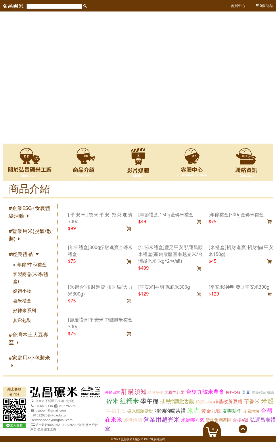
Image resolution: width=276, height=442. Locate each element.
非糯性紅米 (174, 392)
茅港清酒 (133, 420)
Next (265, 78)
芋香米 (252, 401)
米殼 (267, 400)
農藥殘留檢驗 (263, 392)
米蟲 (193, 410)
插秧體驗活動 (177, 401)
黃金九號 (211, 411)
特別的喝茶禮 (170, 410)
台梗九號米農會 (205, 391)
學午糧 (149, 401)
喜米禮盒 (22, 301)
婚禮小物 (22, 291)
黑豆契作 (155, 392)
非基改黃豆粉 (228, 401)
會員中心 (238, 5)
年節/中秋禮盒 (32, 264)
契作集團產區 (218, 420)
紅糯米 (129, 400)
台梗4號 (240, 420)
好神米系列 (24, 310)
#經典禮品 (21, 253)
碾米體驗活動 (140, 411)
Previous (11, 78)
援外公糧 (233, 392)
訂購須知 (134, 391)
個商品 (266, 5)
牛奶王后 (116, 411)
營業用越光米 (161, 419)
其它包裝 (22, 320)
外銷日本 (112, 392)
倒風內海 (251, 411)
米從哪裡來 (192, 420)
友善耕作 (232, 411)
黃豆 (246, 392)
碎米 (112, 401)
